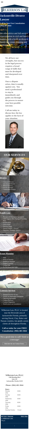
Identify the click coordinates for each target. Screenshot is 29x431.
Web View (24, 416)
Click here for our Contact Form (14, 343)
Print (4, 416)
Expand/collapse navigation (14, 2)
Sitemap (10, 416)
